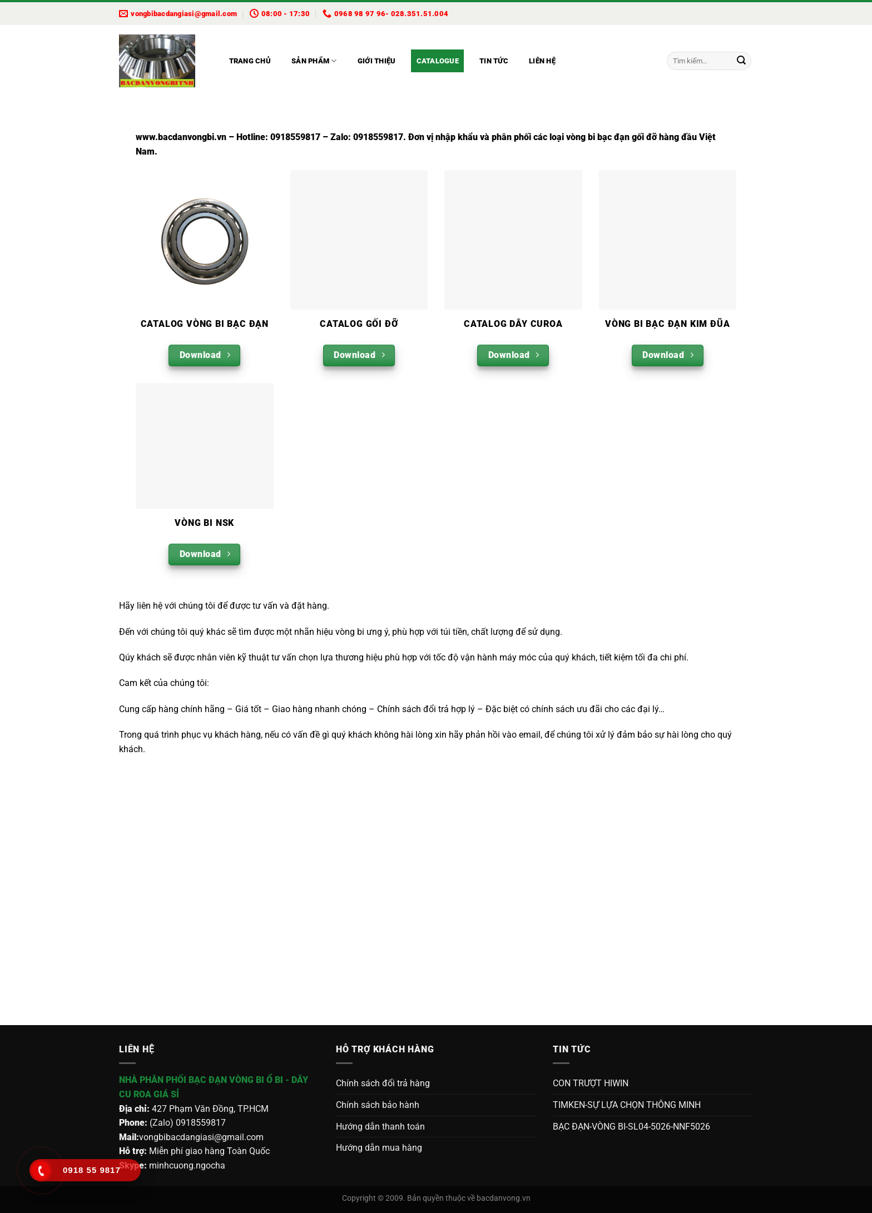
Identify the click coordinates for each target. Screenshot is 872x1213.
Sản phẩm (314, 61)
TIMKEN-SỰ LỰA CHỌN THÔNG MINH (627, 1105)
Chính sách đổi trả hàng (383, 1083)
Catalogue (438, 61)
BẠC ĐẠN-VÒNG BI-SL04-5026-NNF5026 (631, 1126)
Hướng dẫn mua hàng (379, 1147)
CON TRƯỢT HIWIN (590, 1083)
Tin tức (493, 61)
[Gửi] (741, 61)
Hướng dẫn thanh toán (380, 1126)
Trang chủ (250, 61)
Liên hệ (542, 61)
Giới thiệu (377, 61)
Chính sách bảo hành (377, 1105)
